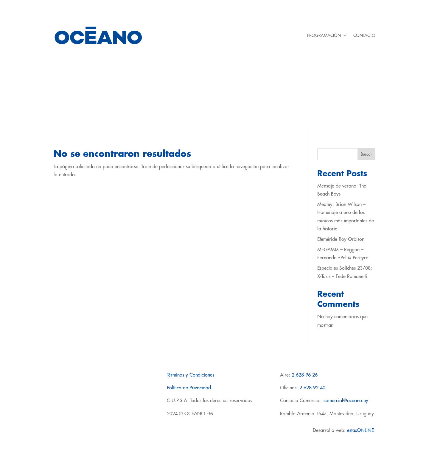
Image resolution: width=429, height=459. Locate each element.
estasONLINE (361, 430)
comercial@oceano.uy (346, 400)
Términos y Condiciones (190, 375)
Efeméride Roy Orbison (340, 239)
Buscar (366, 154)
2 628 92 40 (312, 387)
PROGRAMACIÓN (324, 35)
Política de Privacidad (189, 387)
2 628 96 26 (305, 375)
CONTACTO (364, 35)
